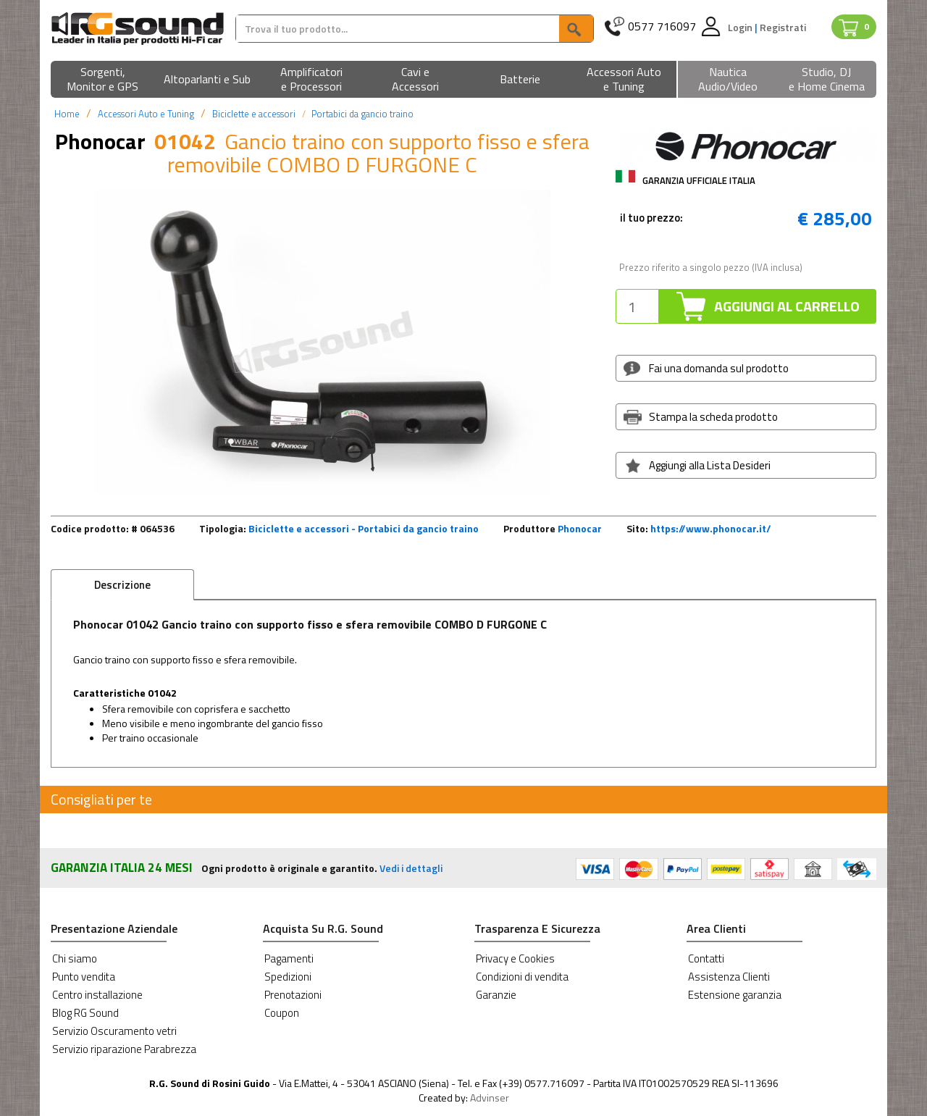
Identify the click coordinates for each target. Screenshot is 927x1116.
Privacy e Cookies (515, 958)
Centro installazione (97, 994)
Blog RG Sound (85, 1012)
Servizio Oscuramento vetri (114, 1031)
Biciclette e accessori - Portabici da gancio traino (363, 528)
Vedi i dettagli (410, 868)
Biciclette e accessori (253, 113)
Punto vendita (83, 976)
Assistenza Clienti (729, 976)
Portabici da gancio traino (362, 113)
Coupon (281, 1012)
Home (67, 113)
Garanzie (496, 994)
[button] (103, 80)
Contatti (706, 958)
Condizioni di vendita (522, 976)
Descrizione (122, 584)
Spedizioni (287, 976)
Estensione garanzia (734, 994)
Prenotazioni (293, 994)
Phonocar (580, 528)
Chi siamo (74, 958)
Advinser (489, 1097)
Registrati (783, 27)
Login (741, 27)
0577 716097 (662, 26)
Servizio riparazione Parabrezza (124, 1049)
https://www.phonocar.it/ (710, 528)
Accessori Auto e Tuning (146, 113)
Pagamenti (289, 958)
